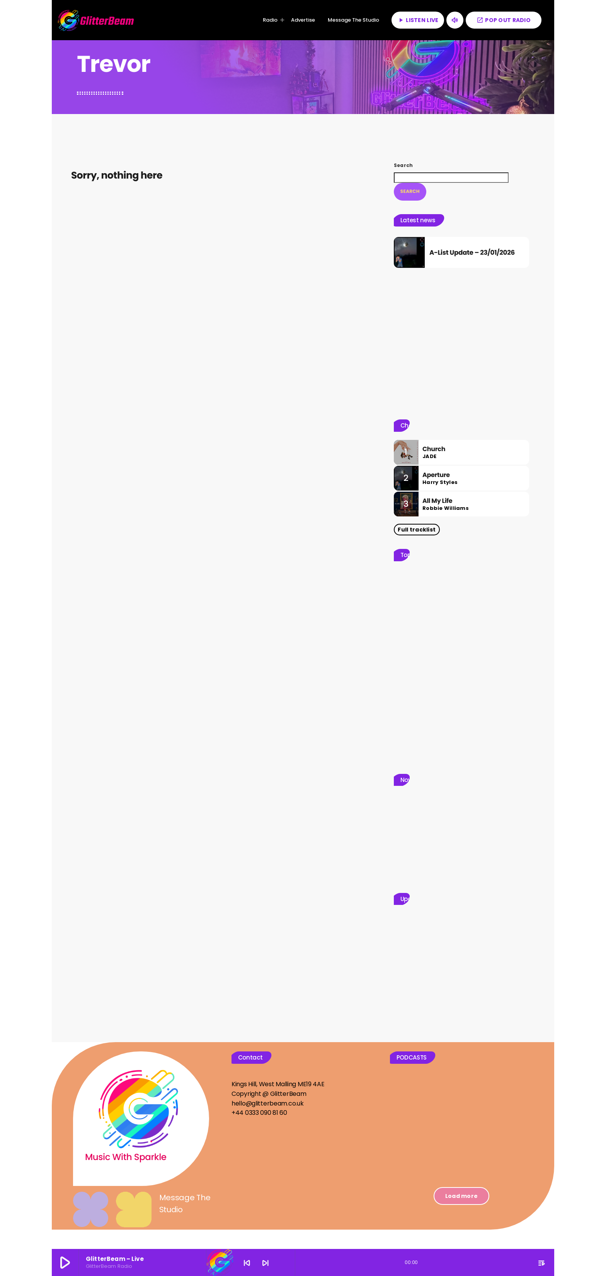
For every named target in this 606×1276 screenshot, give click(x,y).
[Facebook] (537, 1230)
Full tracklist (417, 519)
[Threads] (503, 1230)
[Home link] (96, 20)
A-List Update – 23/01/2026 (470, 247)
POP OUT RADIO (504, 20)
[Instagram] (520, 1230)
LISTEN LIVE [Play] (417, 20)
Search (403, 165)
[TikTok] (486, 1230)
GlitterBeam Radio (113, 1229)
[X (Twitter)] (469, 1230)
